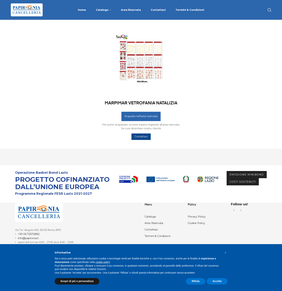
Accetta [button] (217, 281)
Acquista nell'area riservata (141, 130)
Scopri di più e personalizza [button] (77, 281)
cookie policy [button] (102, 262)
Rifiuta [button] (196, 281)
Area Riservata (154, 237)
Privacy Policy (197, 230)
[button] (225, 253)
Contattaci (141, 150)
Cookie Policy (196, 237)
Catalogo (150, 230)
